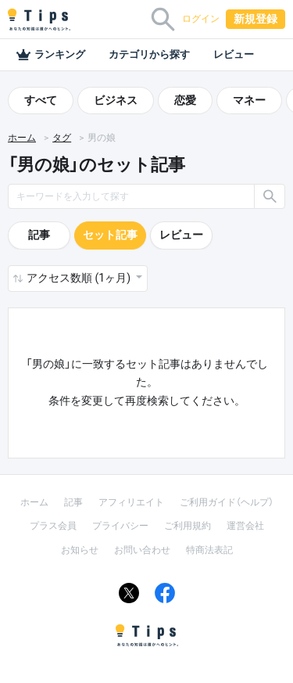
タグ (61, 137)
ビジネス (116, 100)
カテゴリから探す (149, 54)
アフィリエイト (131, 502)
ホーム (22, 137)
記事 (39, 234)
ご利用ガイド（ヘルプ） (226, 502)
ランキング (50, 54)
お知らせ (79, 550)
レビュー (233, 54)
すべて (40, 100)
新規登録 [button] (255, 19)
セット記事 (110, 234)
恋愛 (185, 100)
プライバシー (120, 525)
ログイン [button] (201, 18)
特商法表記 (209, 550)
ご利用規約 (187, 525)
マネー (249, 100)
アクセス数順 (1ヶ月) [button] (80, 277)
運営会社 (245, 525)
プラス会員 (53, 525)
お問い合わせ (142, 550)
